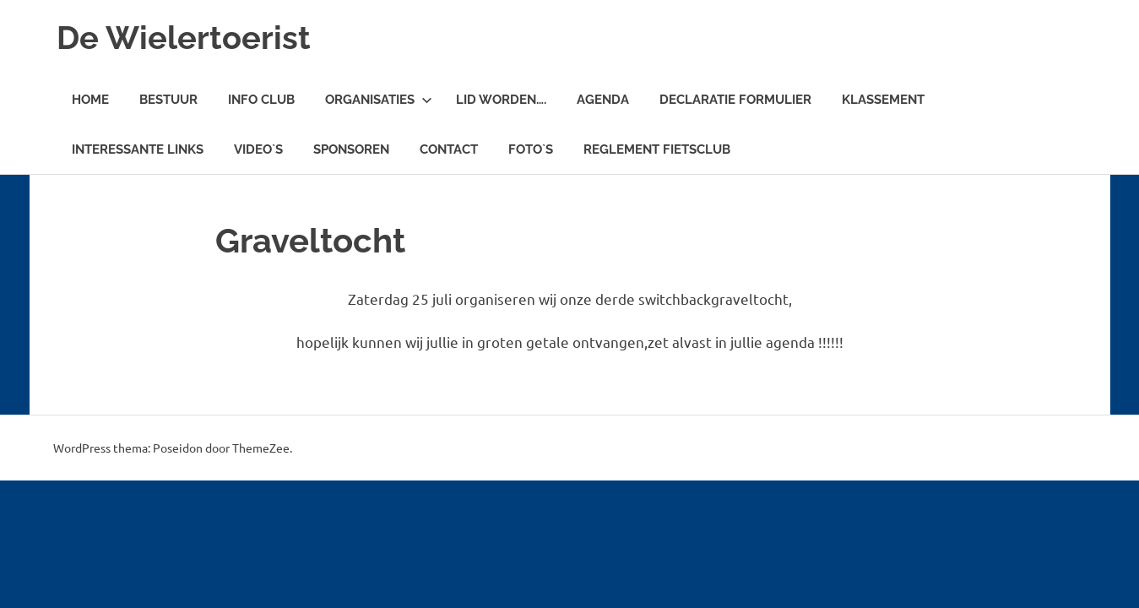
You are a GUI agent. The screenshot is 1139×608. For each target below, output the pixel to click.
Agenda (603, 99)
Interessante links (137, 149)
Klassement (883, 99)
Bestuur (168, 99)
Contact (449, 149)
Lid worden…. (501, 99)
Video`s (258, 149)
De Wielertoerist (184, 38)
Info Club (261, 99)
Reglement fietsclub (656, 149)
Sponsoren (351, 149)
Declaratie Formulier (735, 99)
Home (90, 99)
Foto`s (530, 149)
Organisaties (378, 99)
